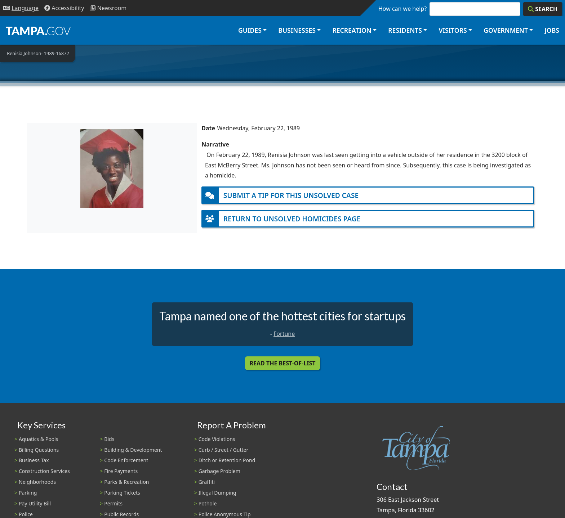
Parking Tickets (122, 492)
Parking (28, 492)
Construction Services (44, 471)
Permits (113, 503)
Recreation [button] (351, 30)
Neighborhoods (37, 481)
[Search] (542, 9)
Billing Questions (39, 449)
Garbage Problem (219, 471)
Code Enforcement (126, 460)
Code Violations (217, 439)
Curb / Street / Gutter (224, 449)
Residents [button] (405, 30)
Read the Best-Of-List (283, 363)
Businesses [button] (297, 30)
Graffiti (207, 481)
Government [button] (506, 30)
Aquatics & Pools (38, 439)
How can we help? (402, 9)
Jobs (551, 30)
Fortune (284, 334)
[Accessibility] (64, 8)
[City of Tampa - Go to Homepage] (38, 30)
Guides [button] (250, 30)
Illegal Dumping (217, 492)
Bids (109, 439)
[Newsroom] (108, 8)
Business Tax (34, 460)
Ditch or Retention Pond (227, 460)
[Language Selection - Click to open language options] (20, 8)
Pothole (208, 503)
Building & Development (133, 449)
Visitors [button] (453, 30)
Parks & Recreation (126, 481)
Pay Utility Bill (35, 503)
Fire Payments (121, 471)
